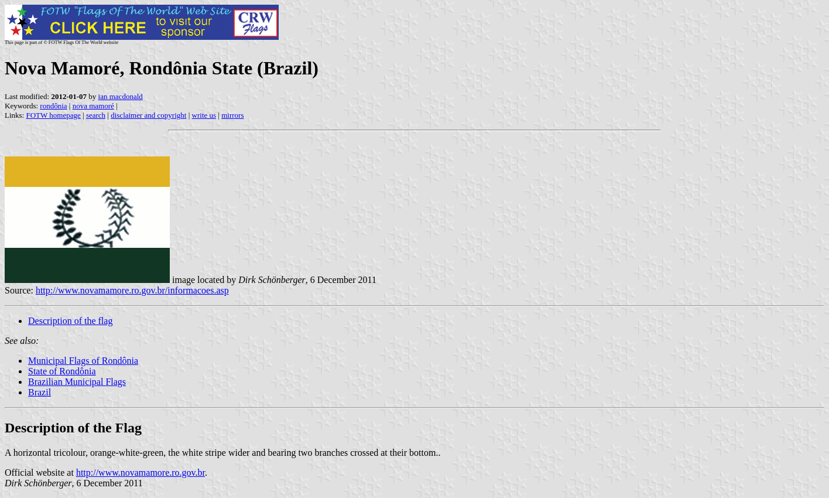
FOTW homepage (53, 115)
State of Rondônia (62, 371)
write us (204, 115)
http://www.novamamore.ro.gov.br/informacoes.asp (132, 290)
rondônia (53, 105)
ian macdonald (120, 96)
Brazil (39, 392)
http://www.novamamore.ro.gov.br (140, 472)
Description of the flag (70, 321)
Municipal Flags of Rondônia (83, 361)
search (95, 115)
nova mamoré (93, 105)
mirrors (232, 115)
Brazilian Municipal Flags (77, 382)
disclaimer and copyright (148, 115)
